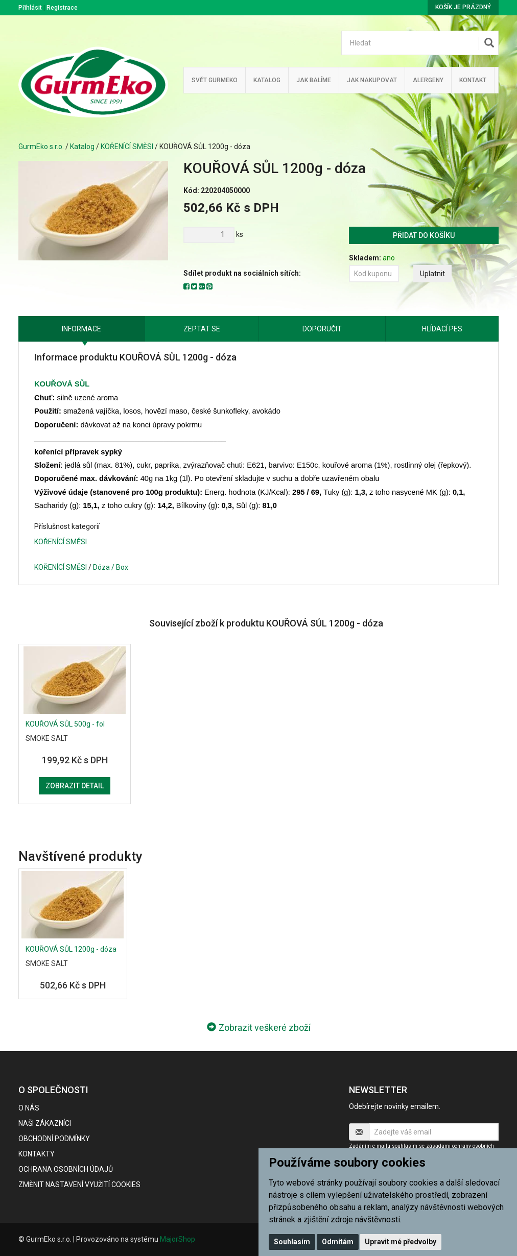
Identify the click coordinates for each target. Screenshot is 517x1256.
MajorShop (177, 1239)
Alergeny (428, 80)
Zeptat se (201, 329)
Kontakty (36, 1154)
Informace (81, 329)
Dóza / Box (110, 567)
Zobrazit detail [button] (74, 786)
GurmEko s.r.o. (41, 146)
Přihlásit (30, 7)
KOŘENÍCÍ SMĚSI (127, 146)
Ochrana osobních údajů (65, 1169)
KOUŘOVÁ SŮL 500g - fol (65, 724)
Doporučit (322, 329)
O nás (28, 1108)
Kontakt (472, 80)
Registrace (62, 7)
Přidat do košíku (424, 235)
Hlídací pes (442, 329)
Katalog (266, 80)
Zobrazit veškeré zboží (259, 1027)
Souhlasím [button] (292, 1242)
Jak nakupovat (372, 80)
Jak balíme (313, 80)
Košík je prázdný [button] (463, 7)
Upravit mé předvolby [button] (400, 1242)
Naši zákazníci (44, 1123)
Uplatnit (432, 274)
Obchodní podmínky (54, 1138)
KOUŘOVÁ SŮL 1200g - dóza (71, 949)
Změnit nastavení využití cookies (79, 1184)
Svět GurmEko (215, 80)
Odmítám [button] (338, 1242)
